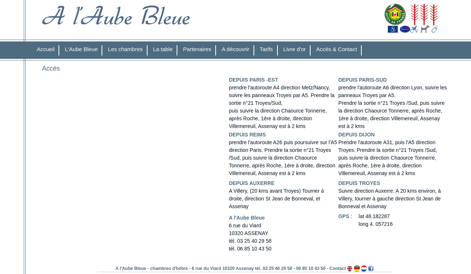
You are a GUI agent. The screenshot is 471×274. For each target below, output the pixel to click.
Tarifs (266, 49)
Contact (337, 268)
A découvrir (235, 49)
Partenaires (197, 49)
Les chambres (125, 49)
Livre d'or (294, 49)
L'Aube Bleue (81, 49)
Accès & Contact (336, 49)
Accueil (45, 49)
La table (163, 49)
